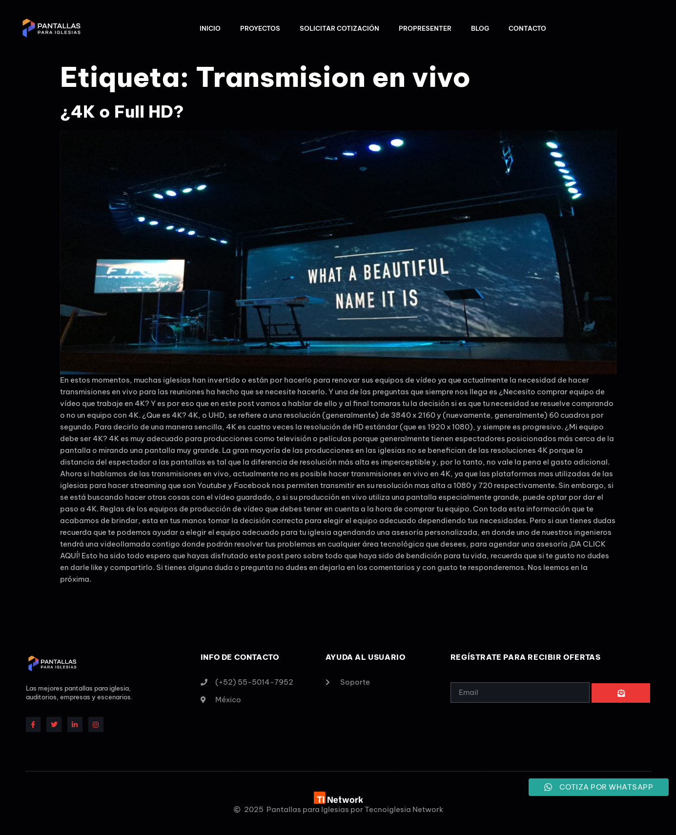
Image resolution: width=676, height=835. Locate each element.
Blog (480, 28)
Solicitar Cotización (339, 28)
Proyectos (260, 28)
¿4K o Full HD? (122, 111)
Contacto (527, 28)
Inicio (210, 28)
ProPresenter (425, 28)
